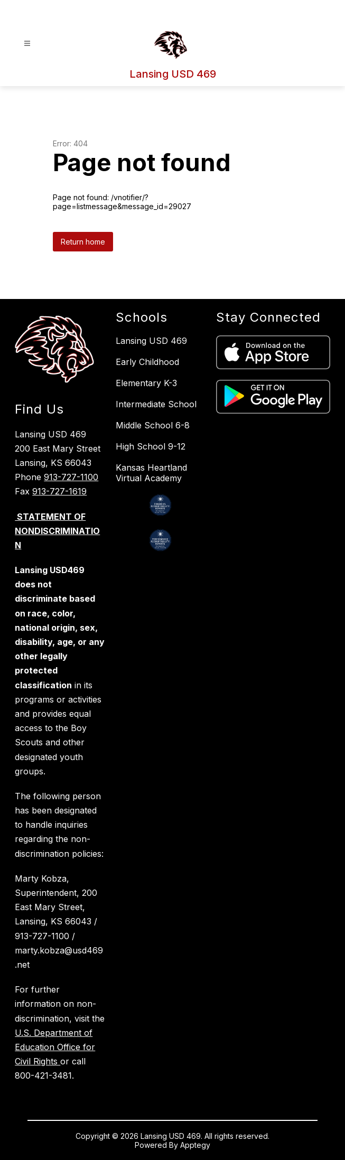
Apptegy (195, 1144)
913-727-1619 (59, 491)
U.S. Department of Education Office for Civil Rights (55, 1047)
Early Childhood (147, 362)
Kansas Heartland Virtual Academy (151, 472)
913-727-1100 (71, 477)
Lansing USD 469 (151, 340)
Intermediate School (156, 404)
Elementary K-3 (146, 383)
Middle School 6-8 (153, 425)
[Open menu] (27, 44)
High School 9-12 (150, 446)
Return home (83, 241)
